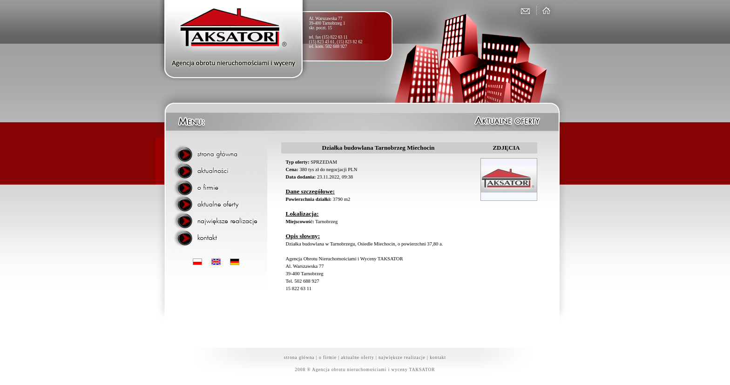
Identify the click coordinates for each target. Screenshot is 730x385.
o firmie (328, 357)
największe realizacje (402, 357)
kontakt (438, 357)
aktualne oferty (357, 357)
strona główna (299, 357)
